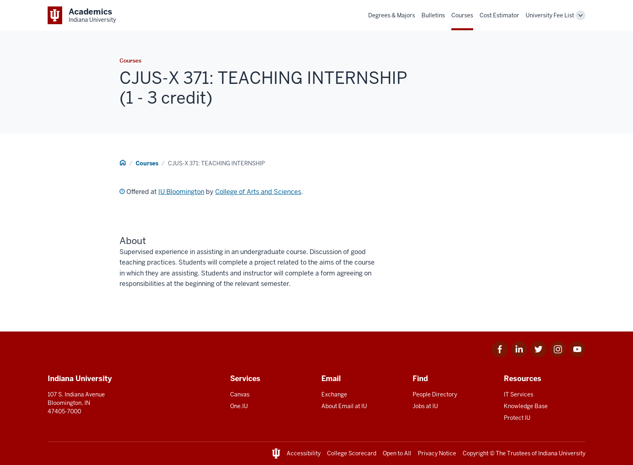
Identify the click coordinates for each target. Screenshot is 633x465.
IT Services (518, 394)
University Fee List (550, 15)
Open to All (397, 453)
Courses (462, 15)
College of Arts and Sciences (258, 192)
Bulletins (433, 15)
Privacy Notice (437, 453)
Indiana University (561, 453)
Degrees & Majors (391, 15)
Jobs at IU (425, 406)
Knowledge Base (526, 406)
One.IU (239, 406)
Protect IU (517, 417)
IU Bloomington (181, 192)
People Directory (435, 394)
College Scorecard (351, 453)
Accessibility (304, 453)
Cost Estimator (499, 15)
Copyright (475, 453)
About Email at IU (344, 406)
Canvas (239, 394)
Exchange (334, 394)
